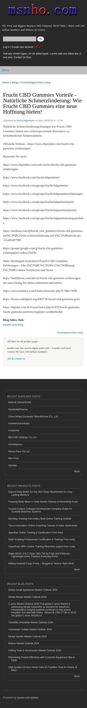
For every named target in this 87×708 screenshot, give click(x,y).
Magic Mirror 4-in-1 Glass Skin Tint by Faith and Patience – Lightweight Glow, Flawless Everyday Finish (39, 555)
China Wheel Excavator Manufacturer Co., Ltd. (33, 416)
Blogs (15, 82)
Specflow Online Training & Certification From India (35, 532)
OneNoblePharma (18, 409)
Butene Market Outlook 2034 (23, 643)
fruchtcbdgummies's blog (35, 82)
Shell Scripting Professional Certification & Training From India (41, 539)
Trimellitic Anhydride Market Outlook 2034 (30, 622)
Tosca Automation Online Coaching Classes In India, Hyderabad (42, 525)
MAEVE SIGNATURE (19, 402)
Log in (6, 47)
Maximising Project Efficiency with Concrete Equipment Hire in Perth (41, 659)
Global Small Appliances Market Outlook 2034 (33, 590)
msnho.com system (27, 697)
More (77, 471)
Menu (5, 70)
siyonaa (12, 465)
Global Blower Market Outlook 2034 (27, 597)
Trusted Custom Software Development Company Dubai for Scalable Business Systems (40, 510)
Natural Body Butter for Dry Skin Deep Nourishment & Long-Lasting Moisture (40, 493)
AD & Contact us (16, 358)
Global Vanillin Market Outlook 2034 (27, 636)
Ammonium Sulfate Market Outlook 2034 (30, 629)
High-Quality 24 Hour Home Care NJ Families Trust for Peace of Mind (42, 668)
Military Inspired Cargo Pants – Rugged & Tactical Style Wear (41, 563)
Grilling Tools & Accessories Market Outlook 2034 (34, 650)
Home (5, 82)
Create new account (23, 47)
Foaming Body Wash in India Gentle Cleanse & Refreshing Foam (43, 501)
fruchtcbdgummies (26, 120)
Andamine (13, 430)
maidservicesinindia (18, 423)
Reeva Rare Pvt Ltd (18, 451)
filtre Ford (13, 458)
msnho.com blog (13, 324)
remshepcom (15, 444)
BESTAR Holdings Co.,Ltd (22, 437)
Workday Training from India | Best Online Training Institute (39, 518)
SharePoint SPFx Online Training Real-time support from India (41, 546)
